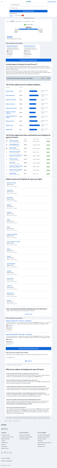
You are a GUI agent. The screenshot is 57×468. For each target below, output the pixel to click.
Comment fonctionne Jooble (7, 437)
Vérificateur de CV (41, 446)
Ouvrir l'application (52, 1)
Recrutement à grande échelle (25, 437)
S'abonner (28, 361)
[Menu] (1, 1)
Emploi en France (4, 448)
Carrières (3, 444)
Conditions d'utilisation (5, 458)
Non (47, 78)
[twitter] (8, 452)
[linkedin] (11, 452)
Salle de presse (4, 442)
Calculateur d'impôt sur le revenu (44, 442)
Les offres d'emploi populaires (44, 435)
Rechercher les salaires (28, 11)
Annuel (8, 21)
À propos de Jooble (5, 435)
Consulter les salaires (42, 438)
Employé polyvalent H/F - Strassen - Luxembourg (12, 46)
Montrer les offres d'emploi (46, 91)
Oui (42, 78)
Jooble (8, 465)
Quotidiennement (26, 21)
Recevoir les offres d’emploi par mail (28, 60)
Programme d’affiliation (24, 438)
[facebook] (2, 452)
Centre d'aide (4, 446)
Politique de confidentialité (6, 460)
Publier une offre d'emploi (24, 435)
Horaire (33, 21)
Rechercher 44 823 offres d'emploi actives (28, 348)
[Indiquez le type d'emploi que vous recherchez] (29, 4)
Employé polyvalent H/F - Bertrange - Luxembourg (30, 46)
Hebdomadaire (19, 21)
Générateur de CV (41, 444)
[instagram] (5, 452)
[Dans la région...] (29, 8)
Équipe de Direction (5, 438)
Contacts (3, 440)
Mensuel (12, 21)
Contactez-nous (28, 314)
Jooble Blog (40, 440)
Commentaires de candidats (43, 437)
